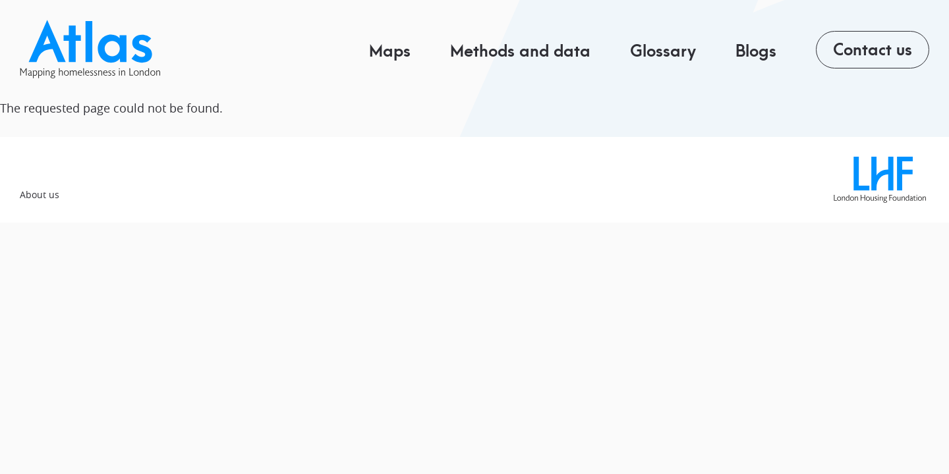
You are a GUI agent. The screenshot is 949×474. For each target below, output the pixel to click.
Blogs (755, 49)
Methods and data (520, 49)
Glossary (663, 49)
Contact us (872, 48)
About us (39, 194)
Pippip (97, 49)
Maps (390, 49)
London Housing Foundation (879, 180)
